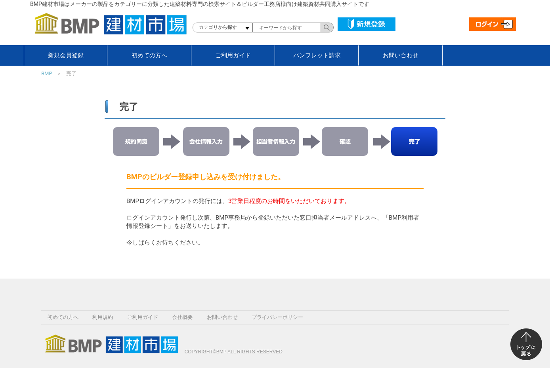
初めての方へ (149, 55)
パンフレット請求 (317, 55)
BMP (46, 73)
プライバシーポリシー (277, 317)
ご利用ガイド (233, 55)
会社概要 (182, 317)
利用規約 (102, 317)
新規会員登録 (66, 55)
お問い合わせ (400, 55)
